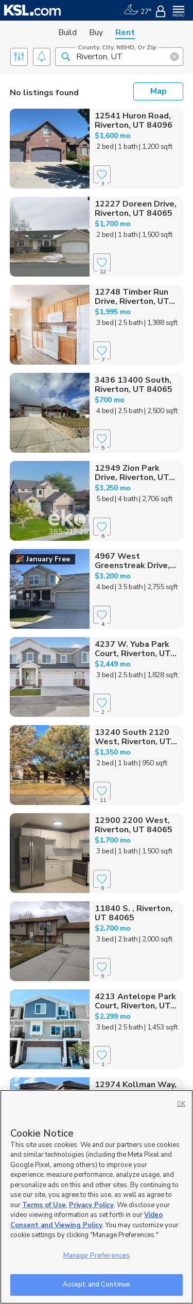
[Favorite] (102, 174)
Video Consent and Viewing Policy (86, 1220)
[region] (96, 1197)
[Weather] (138, 10)
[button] (66, 56)
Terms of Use (44, 1205)
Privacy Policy (91, 1205)
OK (181, 1104)
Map (158, 91)
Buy (96, 32)
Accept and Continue (96, 1284)
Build (67, 32)
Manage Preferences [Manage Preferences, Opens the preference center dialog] (96, 1255)
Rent (125, 32)
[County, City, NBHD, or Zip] (119, 56)
